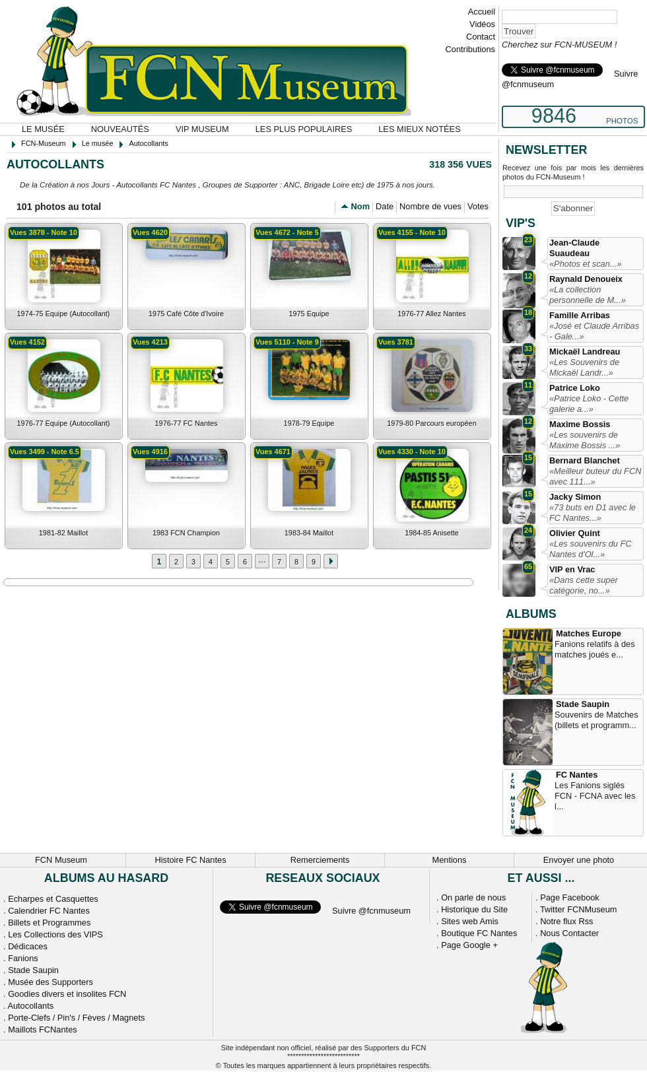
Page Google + (469, 945)
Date (384, 206)
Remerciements (320, 860)
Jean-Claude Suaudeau (574, 248)
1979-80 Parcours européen (431, 423)
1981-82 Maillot (63, 533)
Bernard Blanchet (584, 460)
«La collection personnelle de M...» (587, 295)
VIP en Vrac (572, 569)
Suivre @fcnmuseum (371, 911)
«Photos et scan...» (585, 264)
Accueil (481, 12)
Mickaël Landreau (584, 351)
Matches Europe (588, 633)
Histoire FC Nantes (190, 860)
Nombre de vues (430, 206)
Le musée (43, 129)
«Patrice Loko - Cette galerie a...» (589, 403)
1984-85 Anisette (432, 533)
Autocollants (30, 1006)
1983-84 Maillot (309, 533)
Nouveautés (120, 129)
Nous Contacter (569, 933)
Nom (360, 206)
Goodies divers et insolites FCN (67, 994)
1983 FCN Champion (186, 533)
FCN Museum (61, 860)
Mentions (449, 860)
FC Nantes (576, 775)
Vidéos (482, 24)
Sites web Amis (469, 921)
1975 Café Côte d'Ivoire (186, 314)
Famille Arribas (579, 315)
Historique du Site (474, 909)
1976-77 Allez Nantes (431, 314)
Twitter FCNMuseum (578, 909)
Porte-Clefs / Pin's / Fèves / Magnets (76, 1018)
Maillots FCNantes (42, 1029)
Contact (480, 37)
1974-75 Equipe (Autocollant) (63, 314)
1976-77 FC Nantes (186, 423)
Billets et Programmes (49, 923)
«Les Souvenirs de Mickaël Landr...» (584, 367)
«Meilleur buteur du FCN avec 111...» (595, 476)
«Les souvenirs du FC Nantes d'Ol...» (590, 549)
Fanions (23, 958)
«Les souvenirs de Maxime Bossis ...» (584, 440)
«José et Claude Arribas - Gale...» (594, 331)
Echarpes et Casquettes (53, 899)
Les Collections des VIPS (55, 934)
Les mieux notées (419, 129)
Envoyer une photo (578, 860)
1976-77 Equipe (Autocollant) (63, 423)
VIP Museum (202, 129)
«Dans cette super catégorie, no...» (583, 585)
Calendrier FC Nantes (49, 911)
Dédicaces (28, 946)
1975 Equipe (309, 314)
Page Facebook (569, 897)
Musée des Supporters (50, 982)
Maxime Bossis (579, 424)
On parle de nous (473, 897)
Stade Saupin (582, 704)
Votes (478, 206)
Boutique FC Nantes (479, 933)
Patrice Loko (574, 388)
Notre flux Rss (566, 921)
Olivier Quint (574, 533)
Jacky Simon (575, 497)
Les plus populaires (304, 129)
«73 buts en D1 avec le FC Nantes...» (592, 512)
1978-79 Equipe (309, 423)
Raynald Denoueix (586, 279)
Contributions (470, 49)
